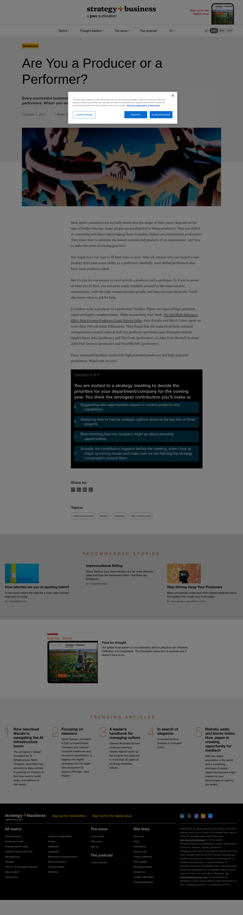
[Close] (173, 95)
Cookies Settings (84, 114)
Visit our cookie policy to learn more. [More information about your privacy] (143, 105)
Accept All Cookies (161, 114)
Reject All (135, 114)
